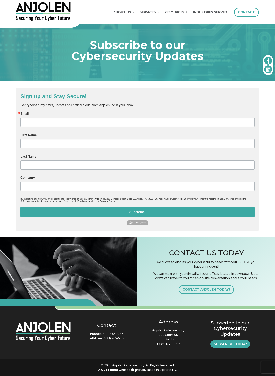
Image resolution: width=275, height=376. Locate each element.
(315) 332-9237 (112, 334)
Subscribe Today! (230, 344)
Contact (246, 12)
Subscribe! (137, 212)
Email (24, 113)
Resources (174, 12)
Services (148, 12)
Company (27, 177)
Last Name (28, 156)
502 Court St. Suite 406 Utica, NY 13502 (168, 339)
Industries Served (210, 12)
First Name (28, 135)
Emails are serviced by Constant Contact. (97, 201)
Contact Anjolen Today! (206, 289)
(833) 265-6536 (114, 338)
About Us (122, 12)
